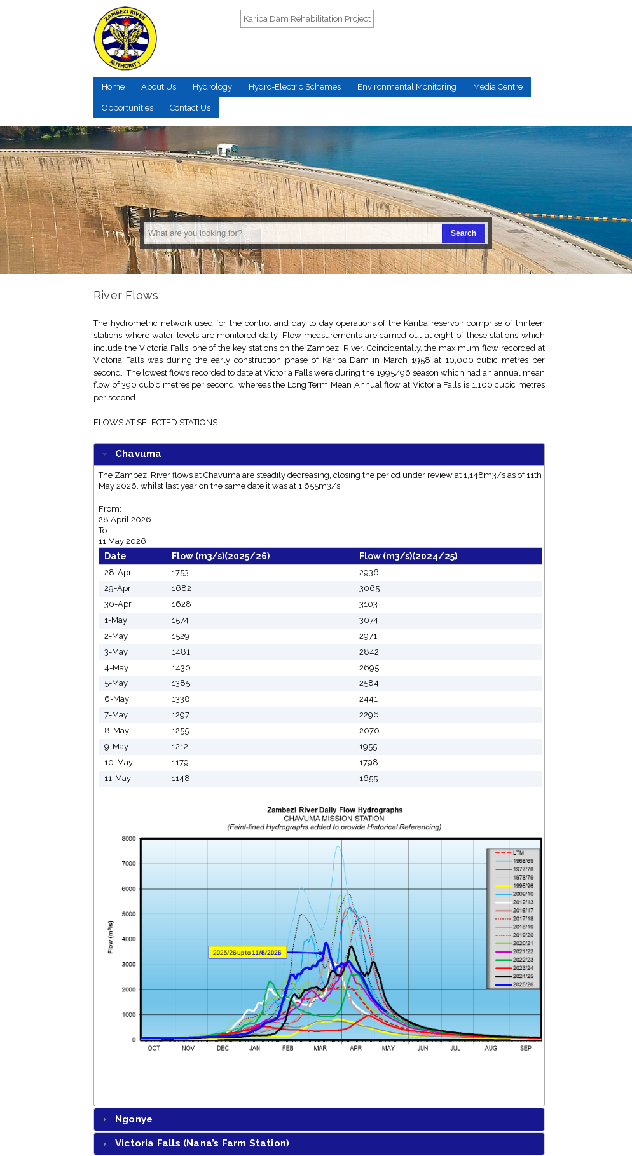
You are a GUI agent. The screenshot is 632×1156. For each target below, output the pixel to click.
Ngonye (134, 1119)
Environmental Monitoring (407, 87)
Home (113, 87)
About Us (158, 87)
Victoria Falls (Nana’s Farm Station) (202, 1143)
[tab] (319, 454)
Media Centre (498, 87)
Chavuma (138, 453)
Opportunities (127, 107)
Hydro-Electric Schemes (295, 87)
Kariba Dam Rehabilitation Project (307, 19)
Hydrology (212, 87)
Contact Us (190, 107)
